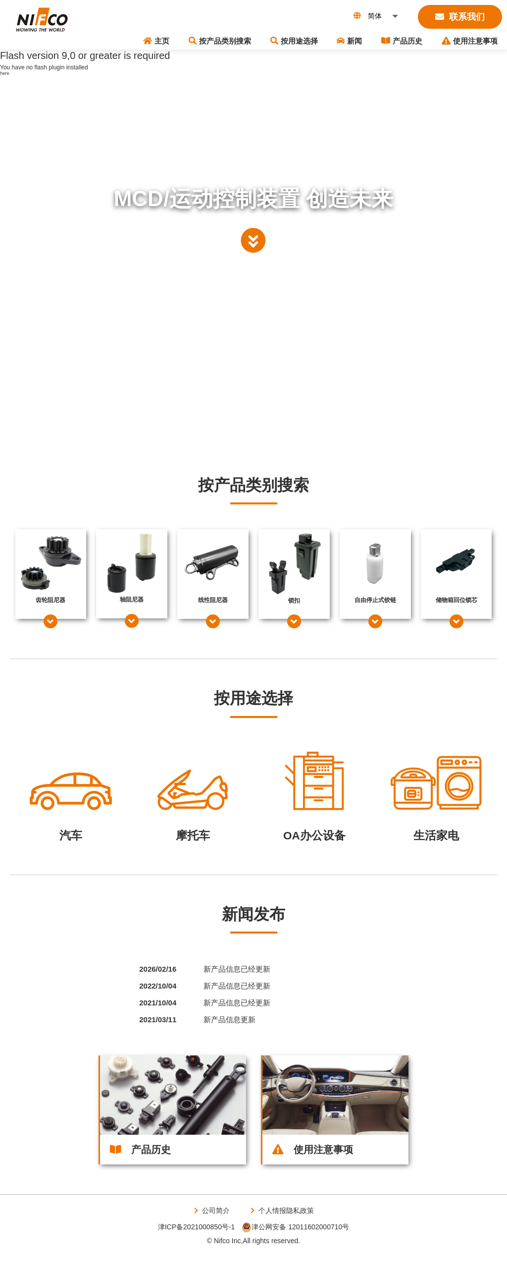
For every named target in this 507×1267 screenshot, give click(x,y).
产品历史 (418, 39)
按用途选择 (333, 39)
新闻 (377, 39)
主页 (218, 39)
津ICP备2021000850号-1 (196, 1240)
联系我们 (460, 17)
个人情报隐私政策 (287, 1223)
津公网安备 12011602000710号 (295, 1240)
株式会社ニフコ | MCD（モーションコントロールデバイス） (42, 25)
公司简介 (214, 1223)
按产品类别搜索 (270, 39)
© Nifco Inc (224, 1254)
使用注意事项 (475, 39)
